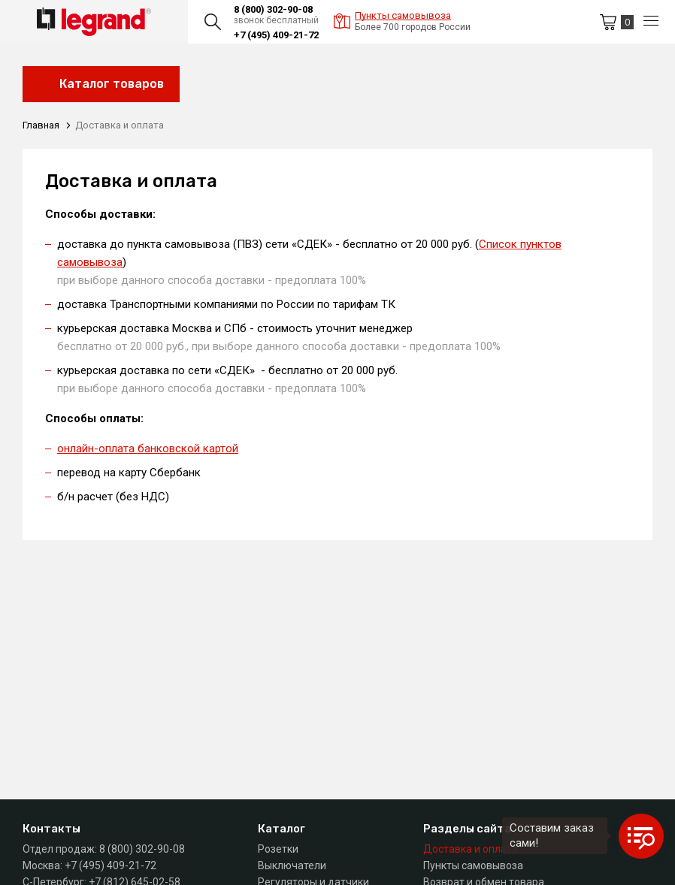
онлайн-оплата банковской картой (147, 448)
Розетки (278, 849)
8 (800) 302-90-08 (273, 9)
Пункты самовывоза (473, 865)
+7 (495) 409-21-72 (276, 35)
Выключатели (292, 865)
